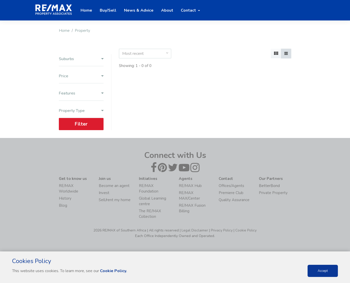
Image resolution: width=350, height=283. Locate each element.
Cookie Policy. (113, 271)
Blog (63, 205)
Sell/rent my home (115, 199)
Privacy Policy (222, 230)
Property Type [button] (81, 110)
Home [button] (86, 10)
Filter (81, 124)
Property (82, 30)
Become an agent (114, 185)
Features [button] (81, 93)
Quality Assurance (234, 199)
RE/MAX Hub (190, 185)
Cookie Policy (246, 230)
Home (64, 30)
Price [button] (81, 76)
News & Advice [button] (139, 10)
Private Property (273, 192)
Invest (104, 192)
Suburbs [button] (81, 59)
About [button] (167, 10)
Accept (323, 271)
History (65, 198)
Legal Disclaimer (195, 230)
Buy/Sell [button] (108, 10)
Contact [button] (189, 10)
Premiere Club (231, 192)
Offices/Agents (231, 185)
